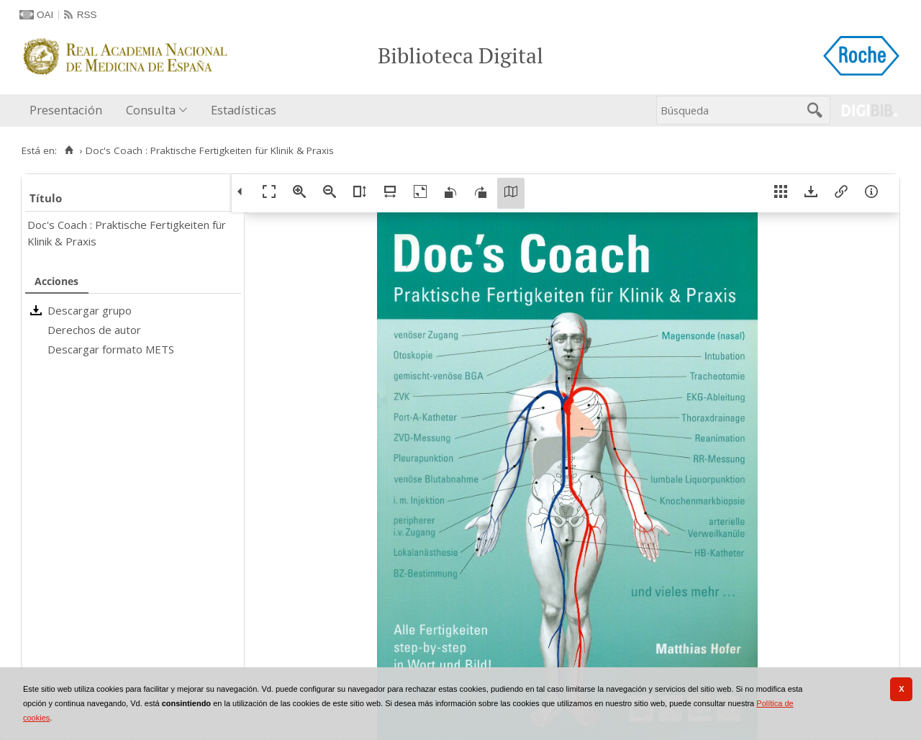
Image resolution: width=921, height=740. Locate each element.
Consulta (151, 109)
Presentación (66, 109)
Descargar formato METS (110, 349)
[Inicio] (69, 150)
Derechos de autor (94, 329)
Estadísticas (243, 109)
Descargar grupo (89, 310)
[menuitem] (69, 110)
